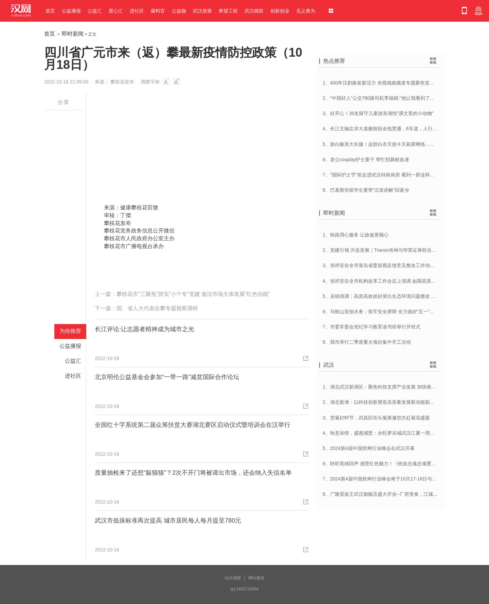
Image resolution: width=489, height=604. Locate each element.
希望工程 (228, 11)
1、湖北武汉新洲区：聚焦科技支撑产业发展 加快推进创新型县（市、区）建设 (405, 387)
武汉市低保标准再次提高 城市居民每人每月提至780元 (168, 520)
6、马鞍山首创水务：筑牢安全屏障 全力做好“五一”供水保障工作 (390, 311)
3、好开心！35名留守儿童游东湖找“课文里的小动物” (378, 113)
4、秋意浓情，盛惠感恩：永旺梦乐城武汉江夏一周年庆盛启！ (388, 433)
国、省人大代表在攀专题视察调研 (157, 308)
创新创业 (279, 11)
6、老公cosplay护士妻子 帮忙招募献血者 (366, 159)
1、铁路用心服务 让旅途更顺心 (355, 235)
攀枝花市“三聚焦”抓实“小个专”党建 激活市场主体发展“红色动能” (193, 294)
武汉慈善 (202, 11)
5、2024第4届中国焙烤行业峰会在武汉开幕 (369, 448)
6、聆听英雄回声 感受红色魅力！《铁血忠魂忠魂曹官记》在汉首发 (394, 463)
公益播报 (71, 11)
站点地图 (233, 577)
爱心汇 (116, 11)
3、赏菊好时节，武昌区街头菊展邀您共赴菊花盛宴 (376, 417)
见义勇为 (305, 11)
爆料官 (158, 11)
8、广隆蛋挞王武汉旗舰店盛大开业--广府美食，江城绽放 (382, 494)
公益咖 (179, 11)
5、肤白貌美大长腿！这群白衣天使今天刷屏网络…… (379, 144)
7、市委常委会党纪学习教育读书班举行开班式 (371, 326)
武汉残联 (254, 11)
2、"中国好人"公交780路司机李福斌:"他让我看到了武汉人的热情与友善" (398, 98)
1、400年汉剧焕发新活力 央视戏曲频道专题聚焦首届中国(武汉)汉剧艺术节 (401, 83)
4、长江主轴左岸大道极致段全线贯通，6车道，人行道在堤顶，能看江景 (399, 128)
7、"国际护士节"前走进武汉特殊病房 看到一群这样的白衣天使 (388, 174)
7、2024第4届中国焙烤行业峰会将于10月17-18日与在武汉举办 (389, 479)
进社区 (137, 11)
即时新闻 (73, 34)
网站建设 (256, 577)
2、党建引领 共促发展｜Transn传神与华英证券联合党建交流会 (389, 250)
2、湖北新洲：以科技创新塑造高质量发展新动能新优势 (381, 402)
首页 (50, 11)
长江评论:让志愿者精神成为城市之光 (144, 329)
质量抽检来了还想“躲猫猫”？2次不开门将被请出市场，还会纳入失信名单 (193, 472)
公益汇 (95, 11)
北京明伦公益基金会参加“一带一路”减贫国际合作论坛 (167, 377)
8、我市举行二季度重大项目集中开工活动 (367, 342)
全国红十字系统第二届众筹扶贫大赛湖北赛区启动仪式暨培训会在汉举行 (192, 424)
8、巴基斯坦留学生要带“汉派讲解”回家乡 (366, 190)
